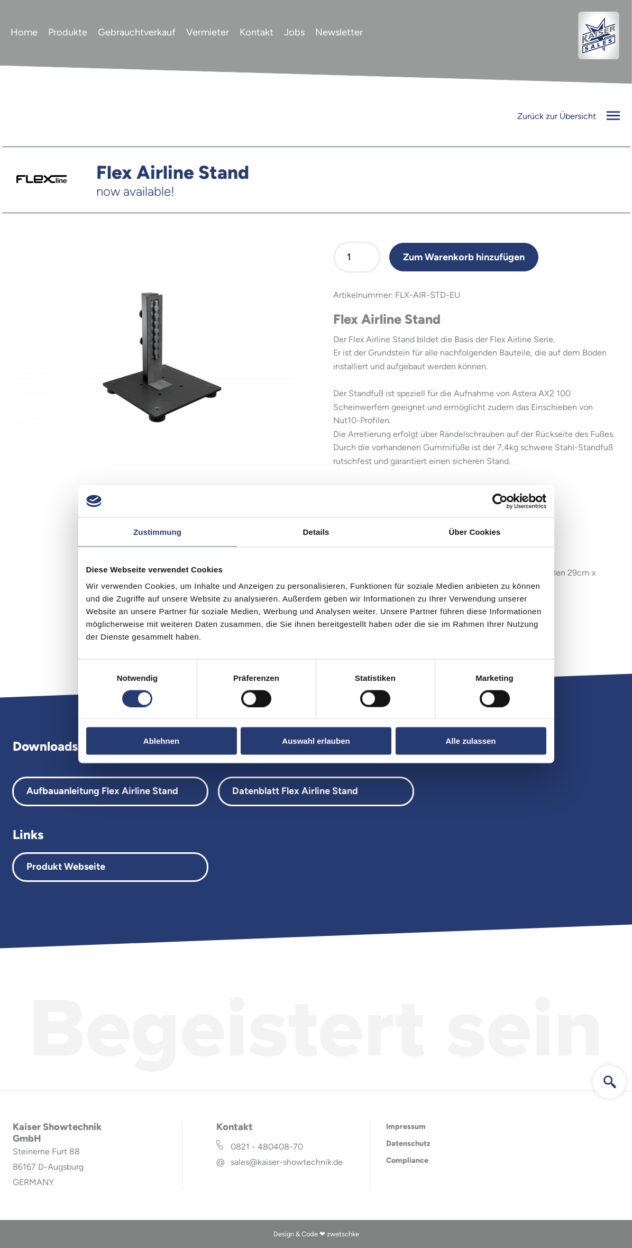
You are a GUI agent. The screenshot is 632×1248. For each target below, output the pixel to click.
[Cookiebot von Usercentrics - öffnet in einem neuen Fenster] (500, 501)
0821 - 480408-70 (267, 1147)
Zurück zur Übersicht (568, 116)
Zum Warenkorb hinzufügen (464, 257)
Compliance (407, 1160)
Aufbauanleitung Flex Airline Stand (102, 791)
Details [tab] (316, 531)
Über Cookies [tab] (475, 531)
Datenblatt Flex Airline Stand (295, 791)
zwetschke (343, 1234)
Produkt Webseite (65, 866)
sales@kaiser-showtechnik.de (287, 1162)
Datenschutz (408, 1143)
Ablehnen (161, 740)
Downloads (45, 746)
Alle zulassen (470, 740)
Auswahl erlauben (316, 740)
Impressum (406, 1126)
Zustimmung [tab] (157, 531)
